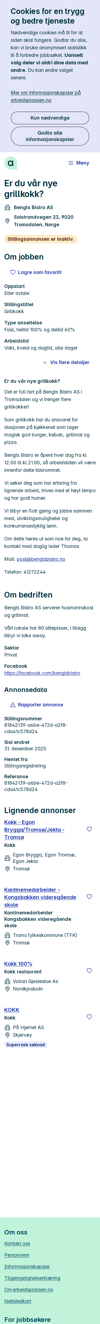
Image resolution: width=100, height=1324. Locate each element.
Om (28, 1289)
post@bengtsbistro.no (41, 559)
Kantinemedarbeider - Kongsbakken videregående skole (40, 897)
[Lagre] (89, 829)
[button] (37, 704)
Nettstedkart (17, 1301)
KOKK (11, 1010)
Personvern (16, 1255)
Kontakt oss (17, 1243)
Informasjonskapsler (27, 1266)
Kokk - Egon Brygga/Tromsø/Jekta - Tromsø (34, 829)
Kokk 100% (18, 963)
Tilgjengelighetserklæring (32, 1278)
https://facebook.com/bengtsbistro (42, 673)
